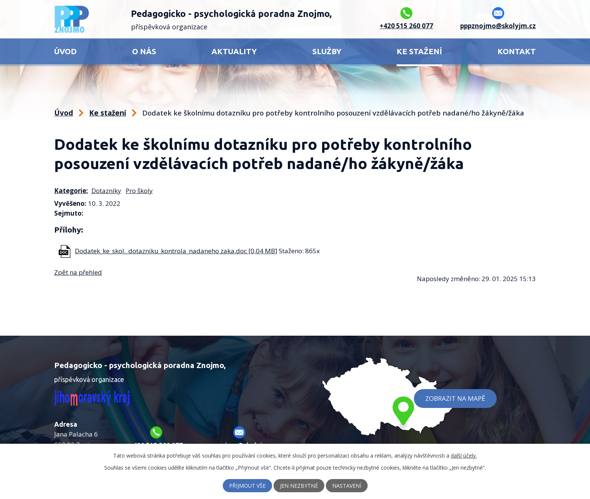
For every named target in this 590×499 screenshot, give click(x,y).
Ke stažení (419, 51)
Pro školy (139, 190)
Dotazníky (106, 190)
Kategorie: (71, 190)
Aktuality (234, 51)
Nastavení (346, 485)
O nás (144, 51)
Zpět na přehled (78, 272)
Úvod (65, 51)
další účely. (464, 455)
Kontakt (516, 51)
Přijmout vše (247, 485)
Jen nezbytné (299, 485)
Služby (326, 51)
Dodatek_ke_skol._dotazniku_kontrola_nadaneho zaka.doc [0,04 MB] (176, 250)
